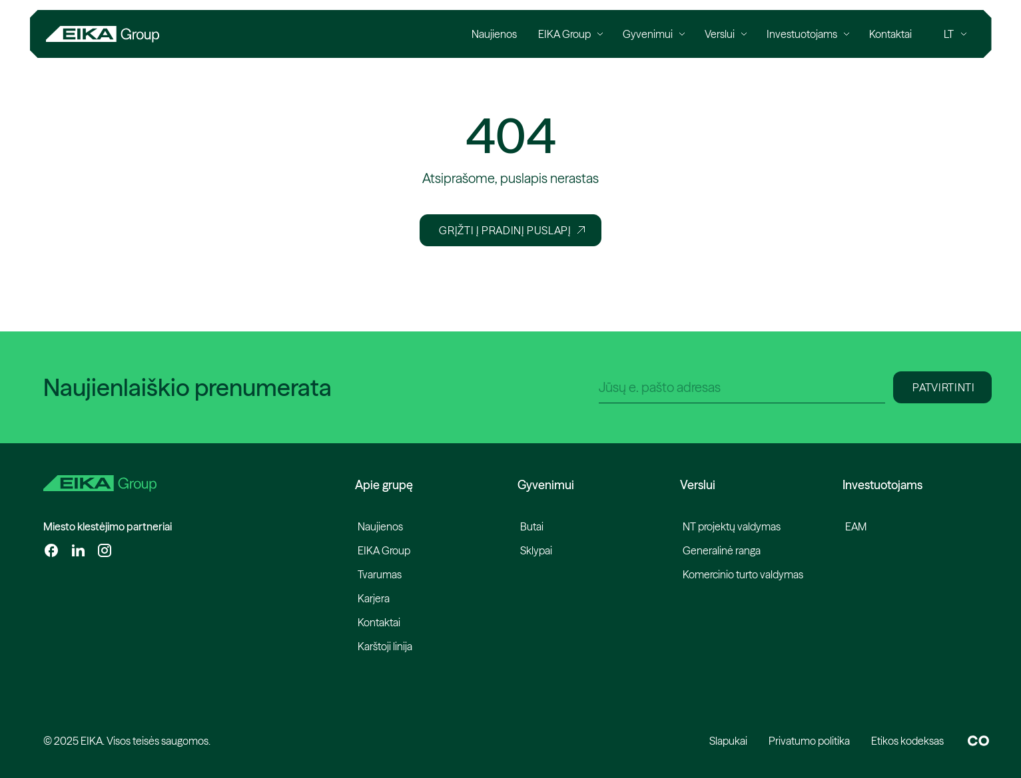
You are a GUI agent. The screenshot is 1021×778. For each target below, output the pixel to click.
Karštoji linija (385, 646)
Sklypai (536, 550)
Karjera (374, 598)
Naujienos (380, 526)
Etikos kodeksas (907, 740)
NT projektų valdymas (732, 526)
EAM (855, 526)
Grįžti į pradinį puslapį (511, 230)
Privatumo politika (809, 740)
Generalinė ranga (722, 550)
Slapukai (728, 740)
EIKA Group (384, 550)
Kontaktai (379, 622)
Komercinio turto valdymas (743, 574)
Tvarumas (380, 574)
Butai (531, 526)
